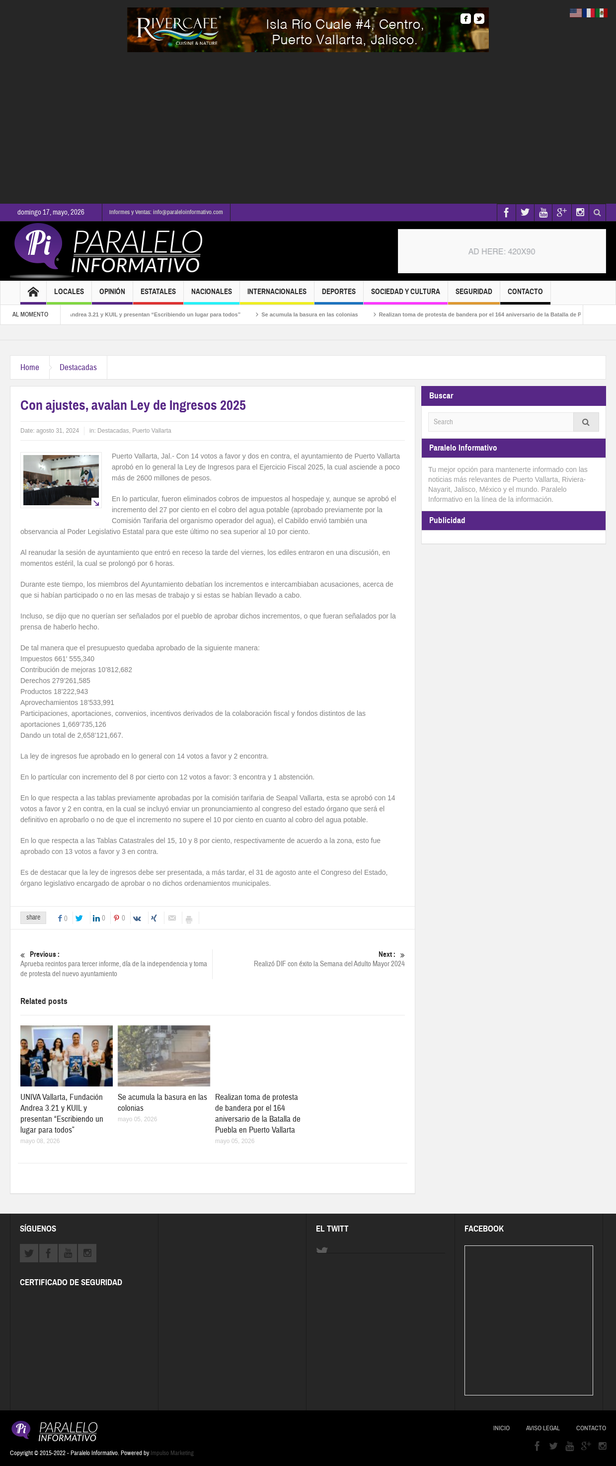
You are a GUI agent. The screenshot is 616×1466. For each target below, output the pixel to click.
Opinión (112, 296)
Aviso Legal (543, 1428)
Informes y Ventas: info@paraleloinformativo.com (166, 212)
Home (29, 367)
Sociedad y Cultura (406, 296)
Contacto (525, 296)
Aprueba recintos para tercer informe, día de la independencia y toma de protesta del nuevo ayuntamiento (116, 964)
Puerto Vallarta (151, 430)
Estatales (158, 296)
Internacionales (277, 296)
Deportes (338, 296)
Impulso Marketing (172, 1453)
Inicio (501, 1428)
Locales (69, 296)
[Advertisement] (308, 126)
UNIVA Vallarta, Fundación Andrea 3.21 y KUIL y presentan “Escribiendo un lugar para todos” (128, 314)
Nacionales (211, 296)
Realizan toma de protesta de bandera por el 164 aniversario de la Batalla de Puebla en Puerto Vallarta (258, 1113)
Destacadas (78, 367)
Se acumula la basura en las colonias (318, 314)
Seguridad (474, 296)
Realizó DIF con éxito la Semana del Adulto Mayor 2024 (309, 959)
